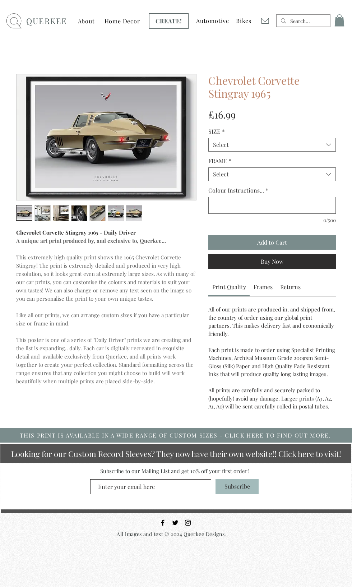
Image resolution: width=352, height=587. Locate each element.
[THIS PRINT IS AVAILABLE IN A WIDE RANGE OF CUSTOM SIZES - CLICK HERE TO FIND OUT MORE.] (176, 435)
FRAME (220, 161)
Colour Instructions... (238, 190)
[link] (229, 287)
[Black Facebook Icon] (163, 523)
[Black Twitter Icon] (175, 523)
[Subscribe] (237, 486)
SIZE (216, 131)
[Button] (122, 18)
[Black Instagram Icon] (188, 523)
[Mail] (264, 20)
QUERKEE (46, 20)
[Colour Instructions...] (272, 205)
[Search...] (302, 21)
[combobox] (272, 145)
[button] (86, 21)
